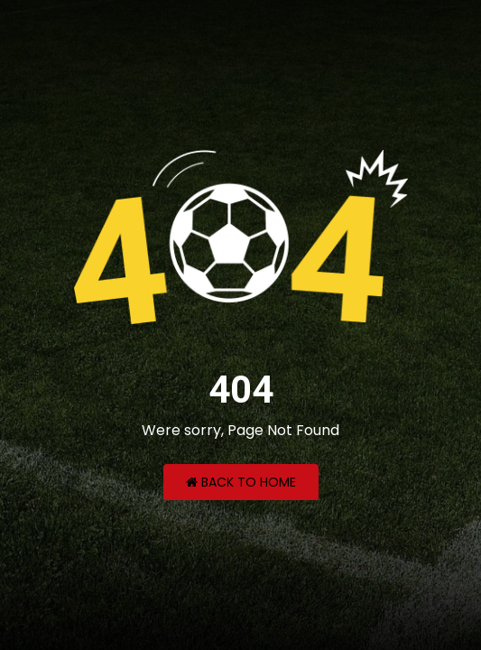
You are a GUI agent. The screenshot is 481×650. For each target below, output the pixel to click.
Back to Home (241, 482)
